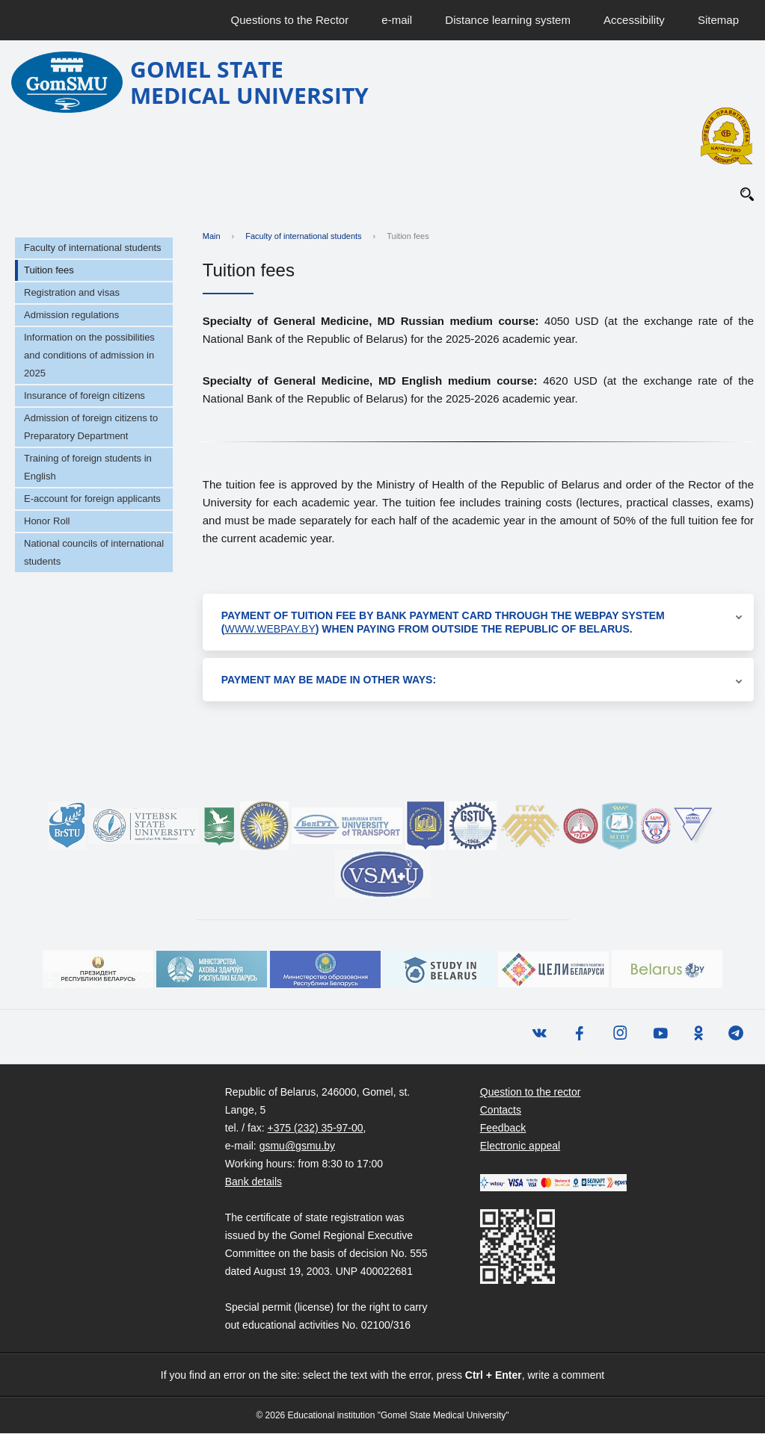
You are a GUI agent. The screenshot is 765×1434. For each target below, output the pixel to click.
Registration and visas (72, 293)
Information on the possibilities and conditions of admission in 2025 (89, 355)
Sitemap (718, 19)
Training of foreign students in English (88, 467)
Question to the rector (530, 1093)
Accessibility (634, 19)
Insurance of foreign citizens (84, 396)
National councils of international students (94, 553)
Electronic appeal (520, 1146)
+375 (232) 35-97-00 (315, 1129)
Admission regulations (71, 315)
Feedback (503, 1129)
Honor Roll (47, 521)
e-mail (396, 19)
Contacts (500, 1111)
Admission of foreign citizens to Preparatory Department (91, 427)
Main (212, 236)
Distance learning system (508, 19)
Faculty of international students (93, 248)
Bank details (253, 1182)
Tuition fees (49, 270)
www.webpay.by (269, 630)
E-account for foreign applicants (92, 499)
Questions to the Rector (290, 19)
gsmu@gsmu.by (297, 1146)
